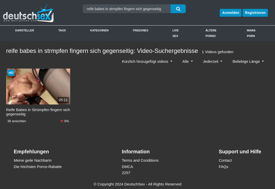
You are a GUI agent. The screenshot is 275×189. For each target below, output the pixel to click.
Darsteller (24, 30)
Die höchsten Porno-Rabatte (38, 166)
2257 (126, 173)
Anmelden (230, 13)
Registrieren (255, 13)
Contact (225, 160)
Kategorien (99, 30)
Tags (62, 30)
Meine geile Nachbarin (32, 160)
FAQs (223, 166)
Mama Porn (251, 33)
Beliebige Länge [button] (246, 61)
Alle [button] (186, 61)
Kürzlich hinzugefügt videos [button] (145, 61)
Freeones (140, 30)
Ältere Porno (211, 33)
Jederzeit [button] (211, 61)
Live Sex (176, 33)
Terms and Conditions (140, 160)
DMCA (127, 166)
